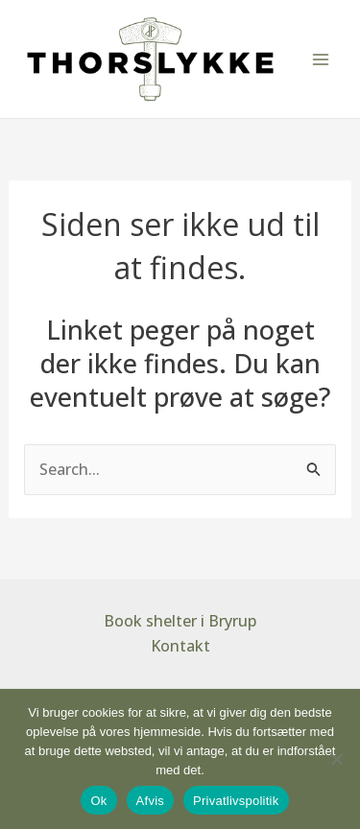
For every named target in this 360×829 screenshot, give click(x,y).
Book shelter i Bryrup (180, 620)
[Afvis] (336, 759)
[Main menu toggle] (320, 58)
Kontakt (180, 645)
